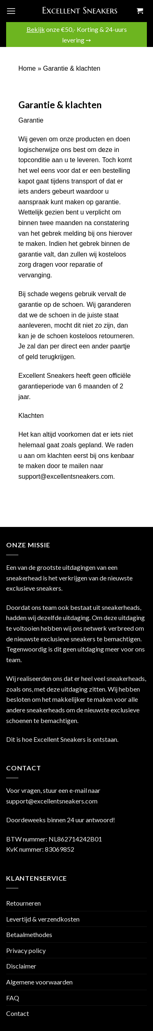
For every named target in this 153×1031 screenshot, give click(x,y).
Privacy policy (26, 950)
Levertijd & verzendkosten (43, 919)
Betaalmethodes (29, 934)
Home (27, 68)
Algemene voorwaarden (39, 982)
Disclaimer (21, 966)
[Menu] (11, 11)
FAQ (12, 998)
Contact (17, 1013)
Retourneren (23, 903)
